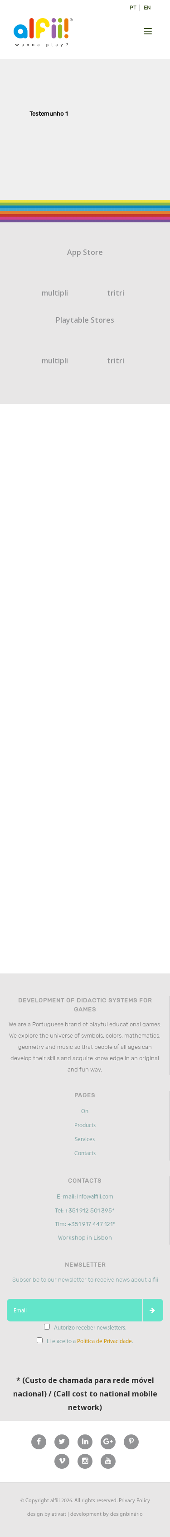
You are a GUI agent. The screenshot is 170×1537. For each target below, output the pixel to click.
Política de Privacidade (104, 1341)
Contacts (85, 1153)
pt (133, 8)
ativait (59, 1514)
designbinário (126, 1514)
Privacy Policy (134, 1501)
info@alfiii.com (95, 1197)
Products (85, 1125)
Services (85, 1139)
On (84, 1111)
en (147, 8)
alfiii (55, 1501)
